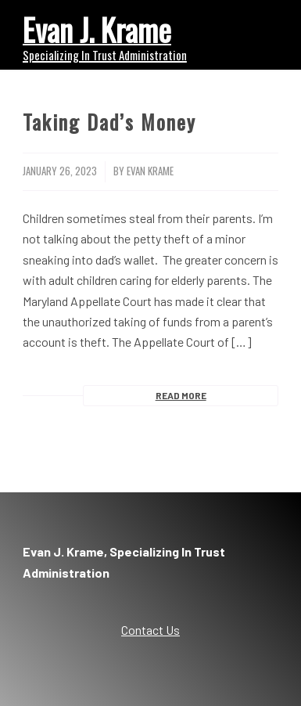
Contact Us (150, 629)
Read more (181, 395)
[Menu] (256, 31)
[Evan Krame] (125, 35)
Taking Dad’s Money (109, 121)
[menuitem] (256, 31)
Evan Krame (150, 171)
